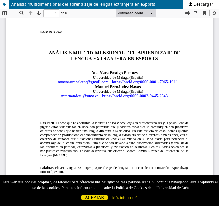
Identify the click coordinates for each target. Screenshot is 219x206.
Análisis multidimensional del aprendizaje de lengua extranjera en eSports (83, 4)
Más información (125, 197)
